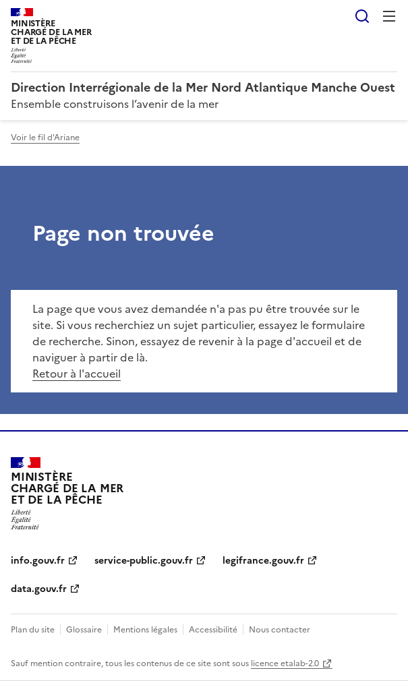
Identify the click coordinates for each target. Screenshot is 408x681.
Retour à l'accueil (76, 373)
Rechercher (362, 16)
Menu (389, 16)
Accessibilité (213, 630)
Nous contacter (279, 630)
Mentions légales (145, 630)
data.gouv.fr (39, 589)
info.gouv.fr (38, 561)
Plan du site (33, 630)
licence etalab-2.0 (285, 663)
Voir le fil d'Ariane (45, 137)
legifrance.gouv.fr (263, 561)
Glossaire (84, 630)
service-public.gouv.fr (143, 561)
